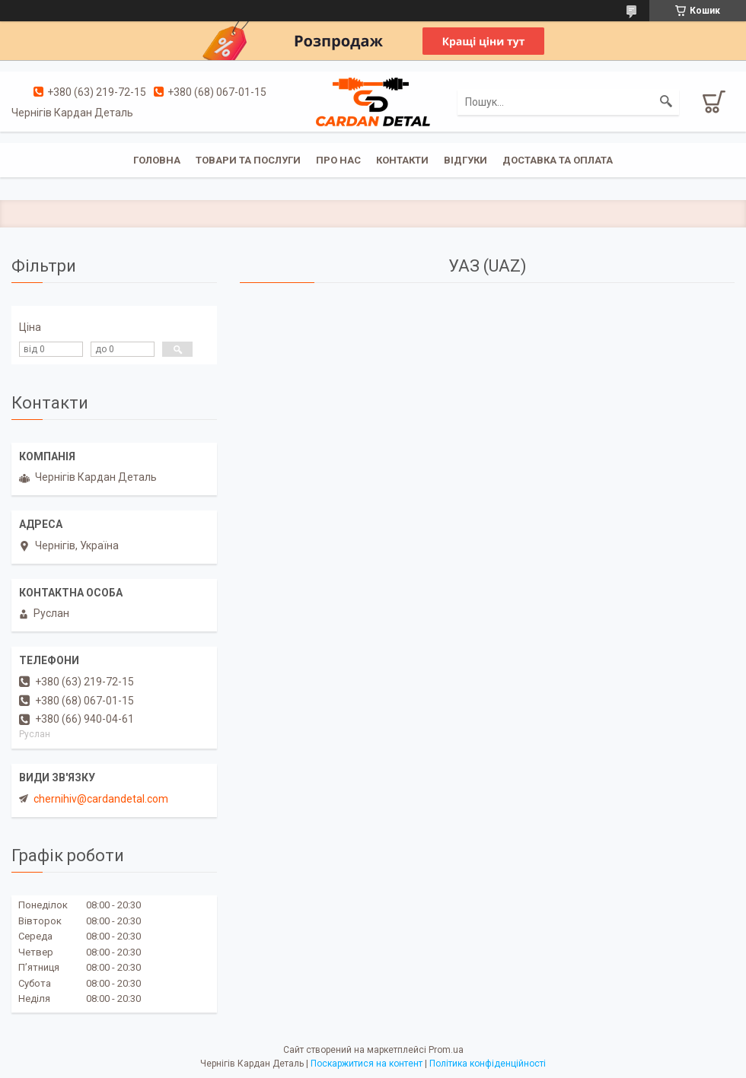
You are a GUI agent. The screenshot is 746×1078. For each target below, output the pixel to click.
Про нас (338, 160)
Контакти (402, 160)
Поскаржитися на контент (366, 1063)
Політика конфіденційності (487, 1063)
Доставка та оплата (557, 160)
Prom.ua (446, 1050)
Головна (156, 160)
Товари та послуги (248, 160)
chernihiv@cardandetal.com (100, 799)
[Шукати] (666, 102)
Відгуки (465, 160)
